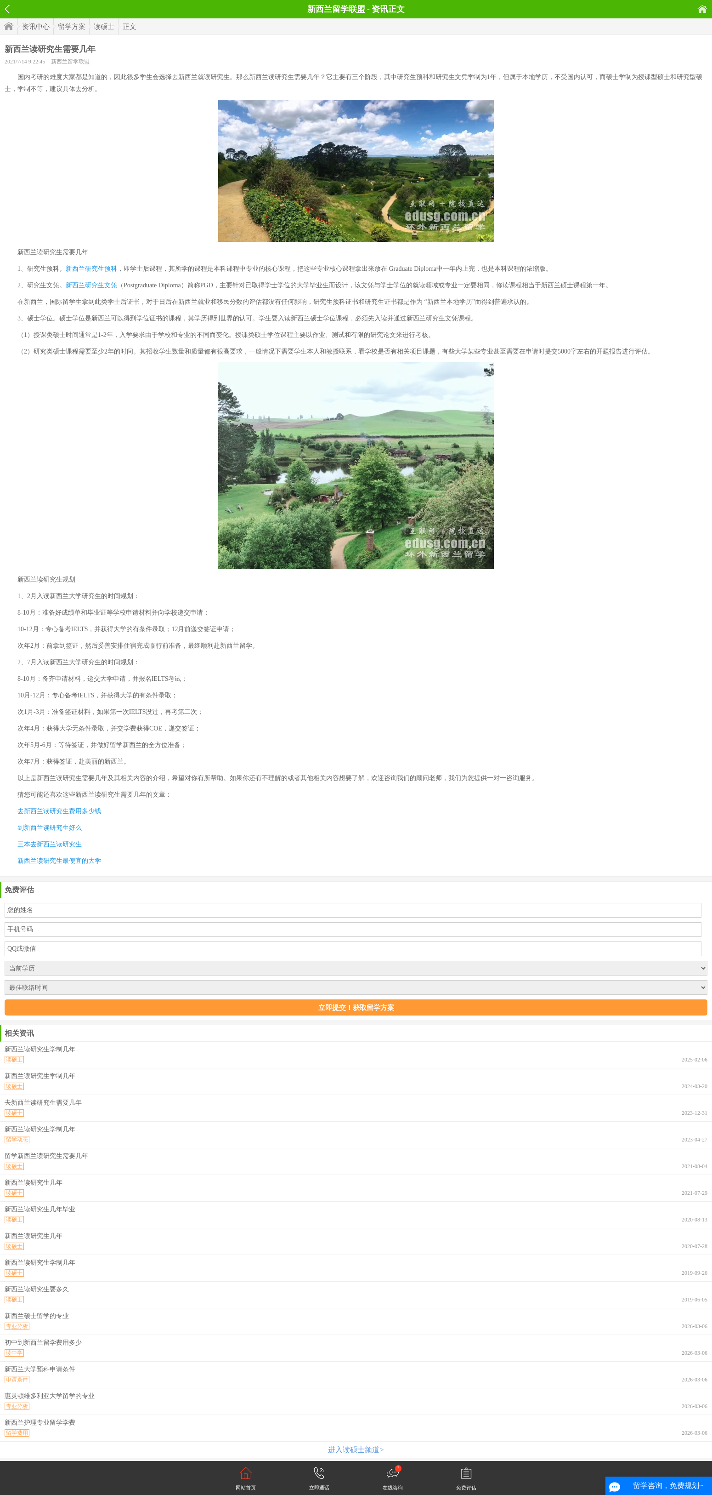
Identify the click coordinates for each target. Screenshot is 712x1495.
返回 (7, 9)
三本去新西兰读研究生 (49, 844)
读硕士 (104, 26)
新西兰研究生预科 (91, 268)
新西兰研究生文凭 (91, 285)
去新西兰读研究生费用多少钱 (59, 811)
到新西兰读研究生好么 (49, 827)
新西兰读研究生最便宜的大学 (59, 860)
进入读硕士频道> (356, 1450)
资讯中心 (36, 26)
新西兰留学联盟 (70, 61)
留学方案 (71, 26)
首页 (702, 9)
